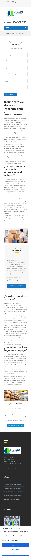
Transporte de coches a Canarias (13, 491)
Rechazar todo (15, 554)
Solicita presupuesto (16, 285)
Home (7, 33)
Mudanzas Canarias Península (12, 488)
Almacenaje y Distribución (11, 499)
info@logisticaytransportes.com (16, 2)
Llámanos (16, 5)
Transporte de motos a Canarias (13, 495)
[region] (15, 541)
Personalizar (15, 549)
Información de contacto (15, 425)
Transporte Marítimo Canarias (12, 484)
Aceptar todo (15, 545)
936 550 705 (19, 22)
